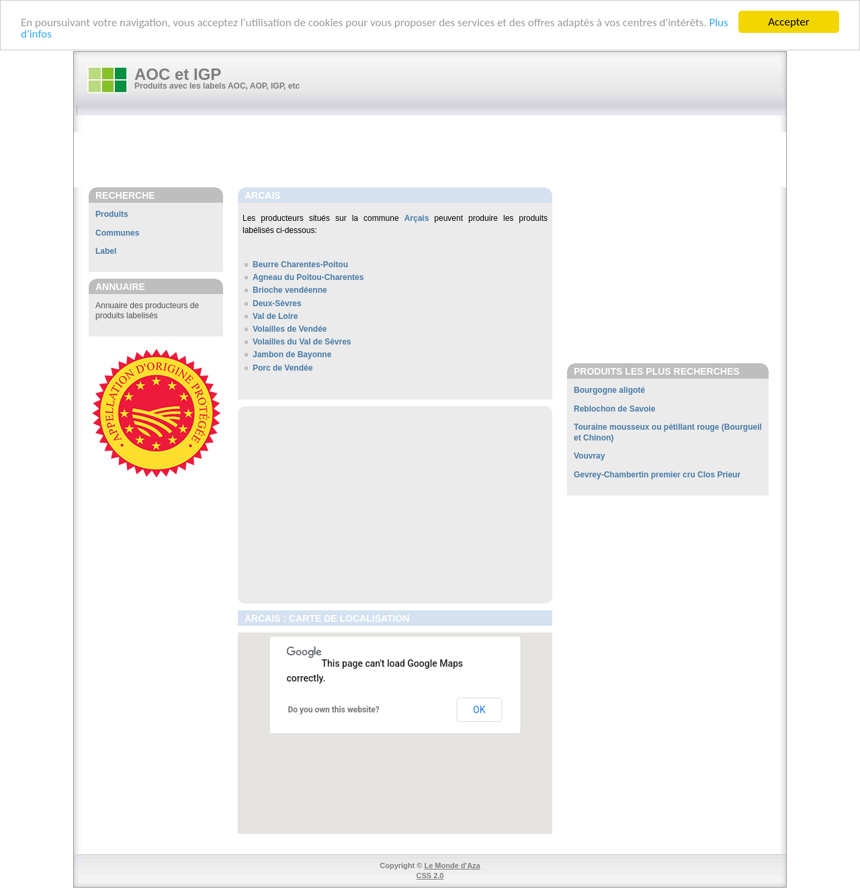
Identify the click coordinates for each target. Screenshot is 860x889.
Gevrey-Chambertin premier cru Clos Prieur (657, 474)
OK (479, 709)
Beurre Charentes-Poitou (300, 264)
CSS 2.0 (430, 876)
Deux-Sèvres (277, 303)
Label (105, 251)
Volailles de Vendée (290, 329)
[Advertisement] (436, 152)
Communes (117, 233)
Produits (111, 214)
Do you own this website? (334, 709)
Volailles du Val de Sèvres (302, 341)
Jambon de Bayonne (292, 354)
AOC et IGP (177, 74)
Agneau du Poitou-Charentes (308, 277)
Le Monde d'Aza (452, 865)
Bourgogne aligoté (609, 390)
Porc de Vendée (282, 368)
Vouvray (589, 456)
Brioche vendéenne (290, 290)
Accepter (788, 22)
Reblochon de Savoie (614, 409)
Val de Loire (275, 316)
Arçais (416, 218)
